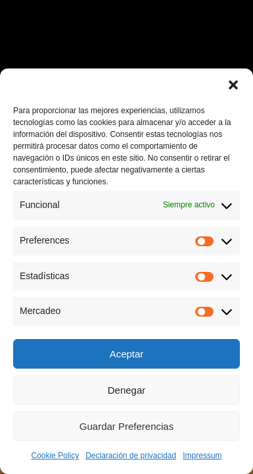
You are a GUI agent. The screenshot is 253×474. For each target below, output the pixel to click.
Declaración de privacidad (130, 455)
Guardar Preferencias (126, 426)
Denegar (127, 390)
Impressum (202, 455)
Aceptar (127, 353)
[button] (233, 85)
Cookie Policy (55, 455)
